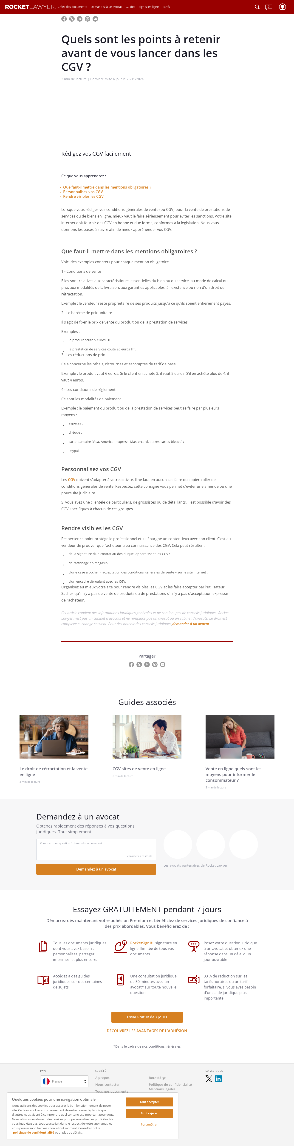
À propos (102, 1077)
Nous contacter (107, 1084)
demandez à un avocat (190, 623)
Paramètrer (149, 1124)
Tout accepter (149, 1102)
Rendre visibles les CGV (83, 196)
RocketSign (157, 1077)
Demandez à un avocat (106, 7)
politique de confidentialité (33, 1132)
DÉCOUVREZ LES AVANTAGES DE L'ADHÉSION (147, 1030)
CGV (72, 479)
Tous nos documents (111, 1091)
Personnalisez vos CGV (83, 191)
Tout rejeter (149, 1113)
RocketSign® (141, 942)
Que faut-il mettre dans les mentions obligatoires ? (107, 187)
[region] (92, 1116)
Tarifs (166, 7)
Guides (130, 7)
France (57, 1081)
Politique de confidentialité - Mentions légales (171, 1086)
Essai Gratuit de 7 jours (147, 1017)
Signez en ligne (149, 7)
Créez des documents (72, 7)
